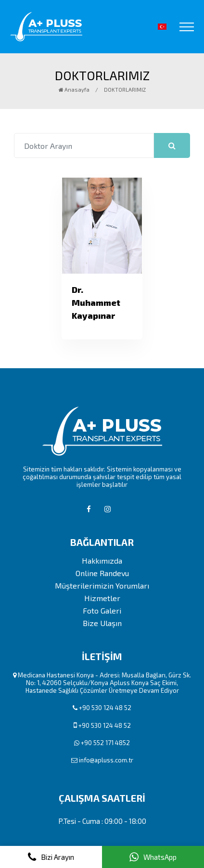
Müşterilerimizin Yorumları (102, 586)
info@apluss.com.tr (106, 760)
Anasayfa (74, 89)
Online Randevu (102, 573)
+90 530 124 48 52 (105, 707)
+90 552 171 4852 (105, 743)
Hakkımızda (102, 561)
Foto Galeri (102, 611)
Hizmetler (102, 598)
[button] (162, 26)
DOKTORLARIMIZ (125, 89)
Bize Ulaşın (102, 623)
